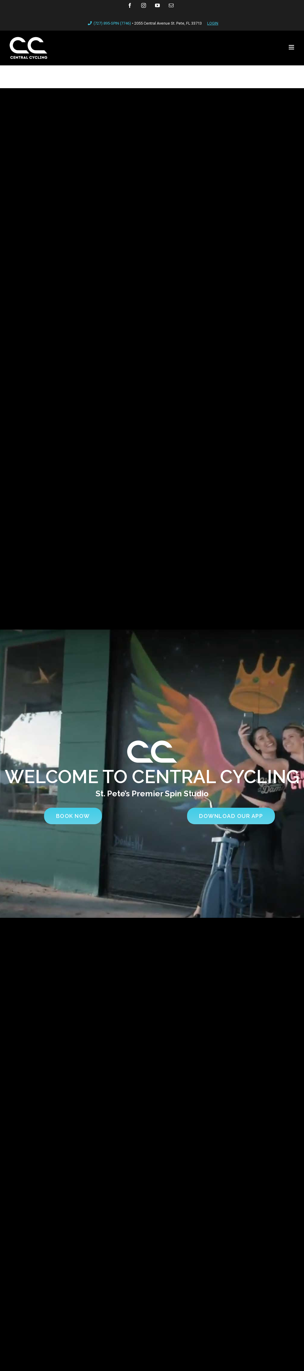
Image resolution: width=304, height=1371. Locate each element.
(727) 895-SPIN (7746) (108, 23)
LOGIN (212, 23)
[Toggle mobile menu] (292, 47)
